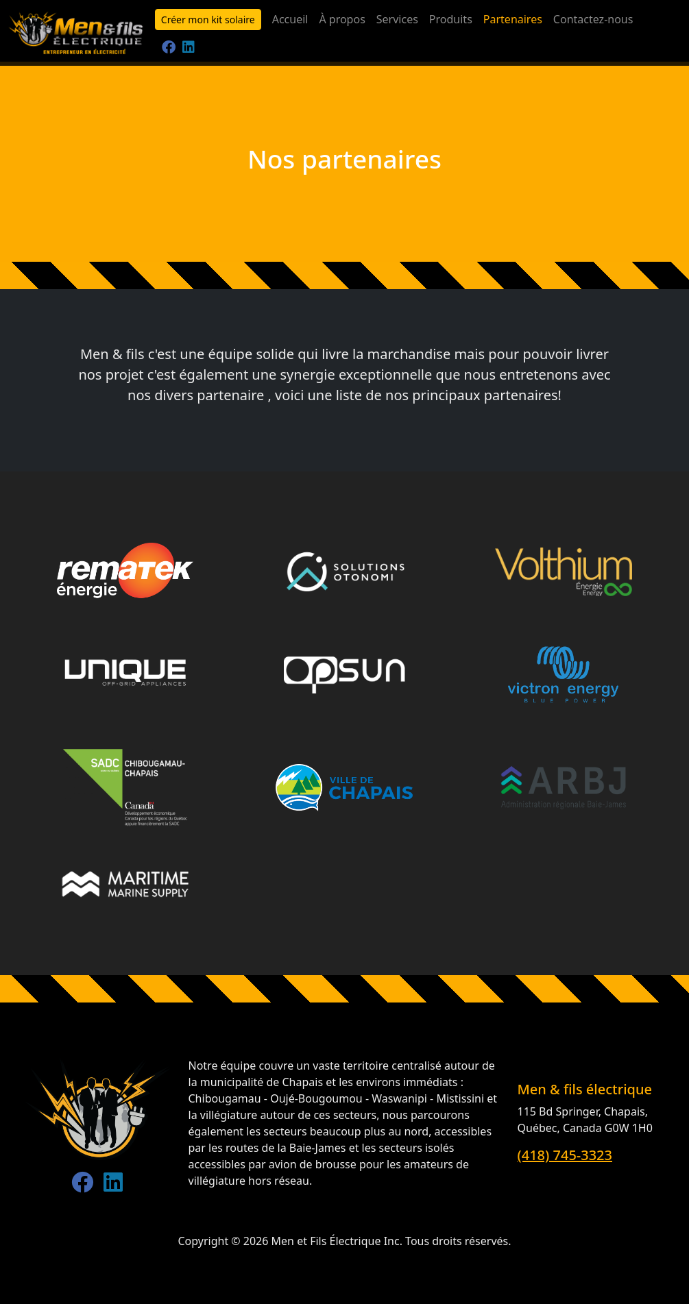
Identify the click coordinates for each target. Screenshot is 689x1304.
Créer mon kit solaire (208, 19)
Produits (450, 19)
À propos (342, 19)
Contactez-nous (593, 19)
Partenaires (512, 19)
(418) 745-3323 (565, 1155)
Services (397, 19)
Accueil (290, 19)
